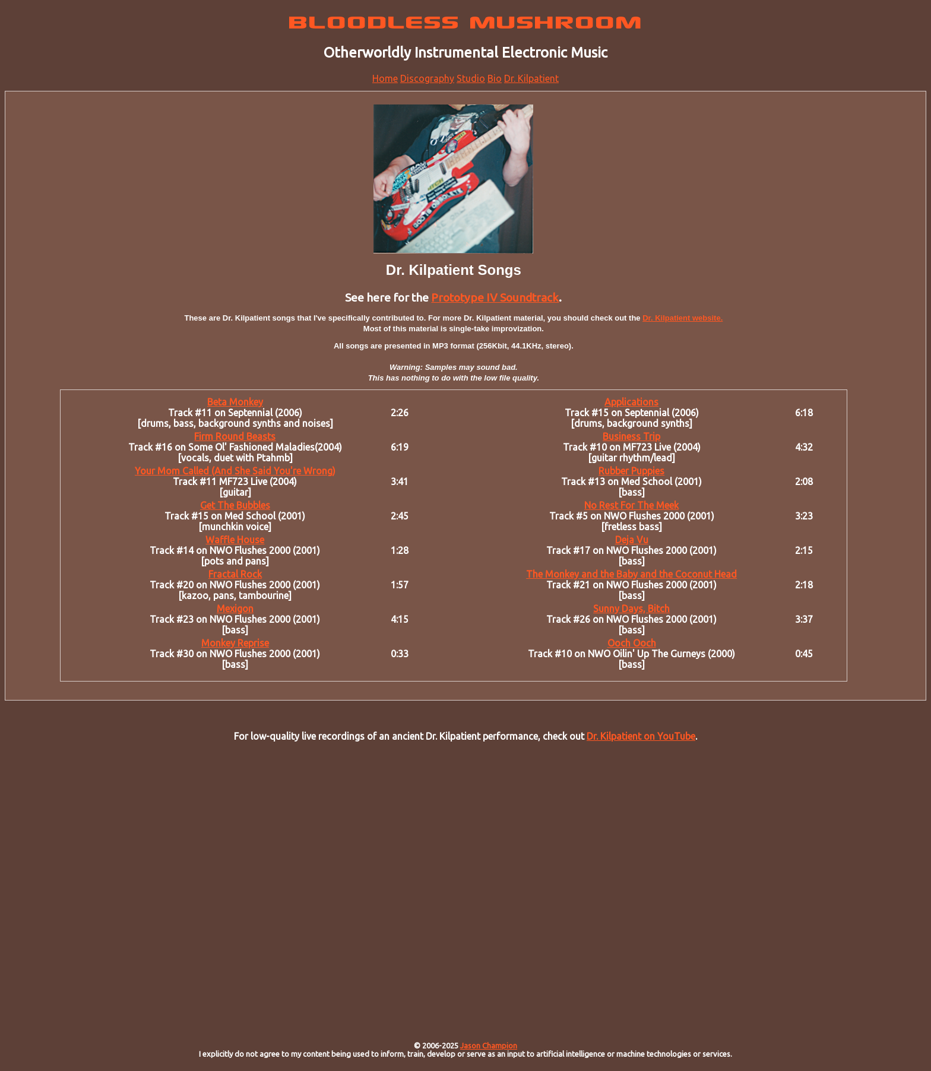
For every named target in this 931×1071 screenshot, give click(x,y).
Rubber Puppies (631, 470)
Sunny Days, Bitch (631, 608)
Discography (427, 78)
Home (385, 78)
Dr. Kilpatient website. (682, 317)
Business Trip (631, 436)
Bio (494, 78)
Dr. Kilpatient (531, 78)
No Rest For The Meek (631, 505)
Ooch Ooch (631, 643)
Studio (471, 78)
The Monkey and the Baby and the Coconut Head (631, 574)
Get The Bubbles (235, 505)
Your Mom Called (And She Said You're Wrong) (235, 470)
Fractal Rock (235, 574)
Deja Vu (631, 539)
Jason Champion (488, 1045)
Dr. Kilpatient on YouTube (641, 736)
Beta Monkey (235, 402)
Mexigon (235, 608)
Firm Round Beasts (235, 436)
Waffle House (234, 539)
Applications (631, 402)
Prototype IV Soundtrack (495, 297)
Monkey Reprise (235, 643)
